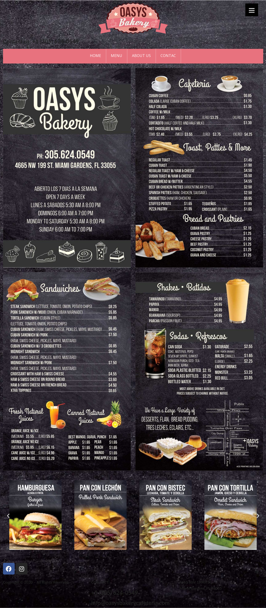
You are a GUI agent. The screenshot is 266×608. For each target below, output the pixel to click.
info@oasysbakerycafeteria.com (130, 602)
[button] (108, 555)
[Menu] (251, 9)
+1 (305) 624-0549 (114, 592)
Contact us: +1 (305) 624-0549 (41, 41)
